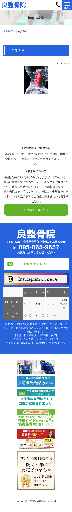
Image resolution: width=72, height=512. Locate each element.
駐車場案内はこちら (36, 209)
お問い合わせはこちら (36, 263)
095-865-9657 (39, 247)
